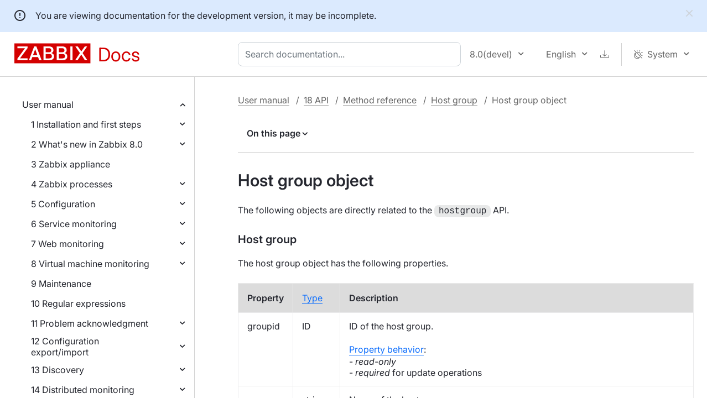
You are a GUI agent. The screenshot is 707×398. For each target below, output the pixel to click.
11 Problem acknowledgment (89, 323)
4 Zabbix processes (71, 184)
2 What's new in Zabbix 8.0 (87, 144)
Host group (454, 100)
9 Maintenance (61, 283)
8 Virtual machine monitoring (90, 263)
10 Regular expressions (78, 303)
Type (312, 296)
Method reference (380, 100)
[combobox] (351, 54)
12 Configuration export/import (65, 347)
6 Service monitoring (74, 223)
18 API (316, 100)
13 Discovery (57, 369)
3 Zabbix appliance (70, 164)
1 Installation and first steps (86, 124)
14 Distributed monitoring (82, 389)
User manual (48, 104)
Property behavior (386, 348)
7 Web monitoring (67, 243)
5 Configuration (63, 204)
